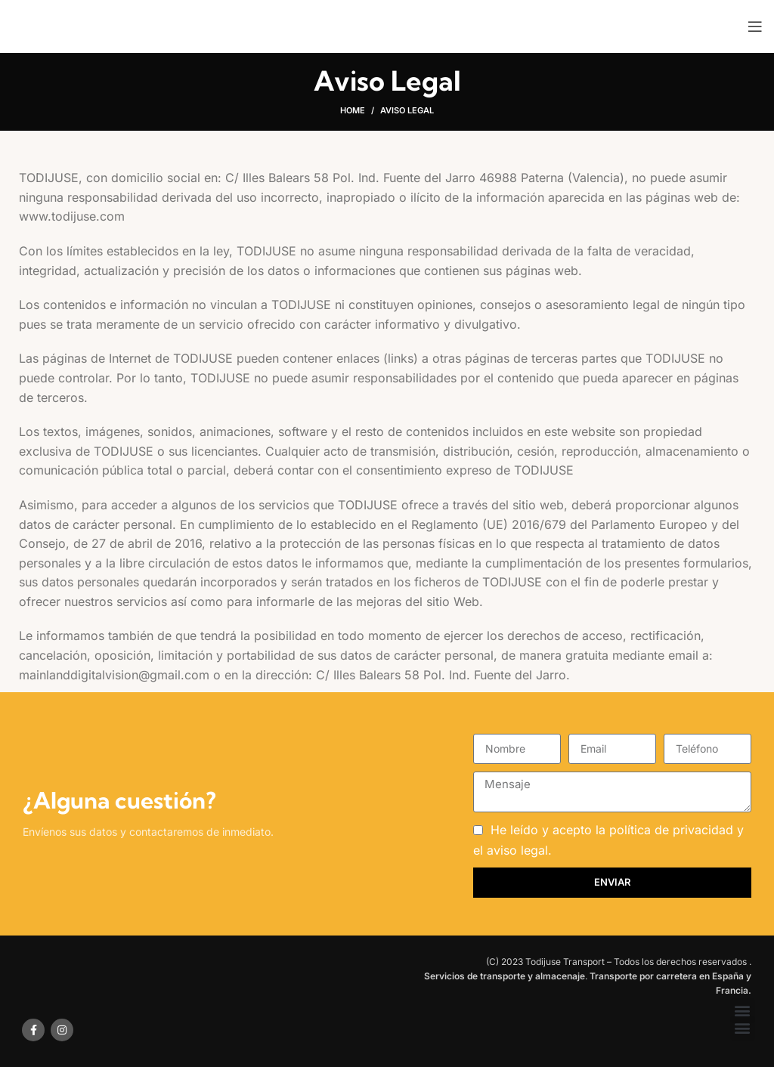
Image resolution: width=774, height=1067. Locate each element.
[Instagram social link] (62, 1030)
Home (352, 110)
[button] (742, 1010)
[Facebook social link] (33, 1030)
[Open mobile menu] (755, 26)
